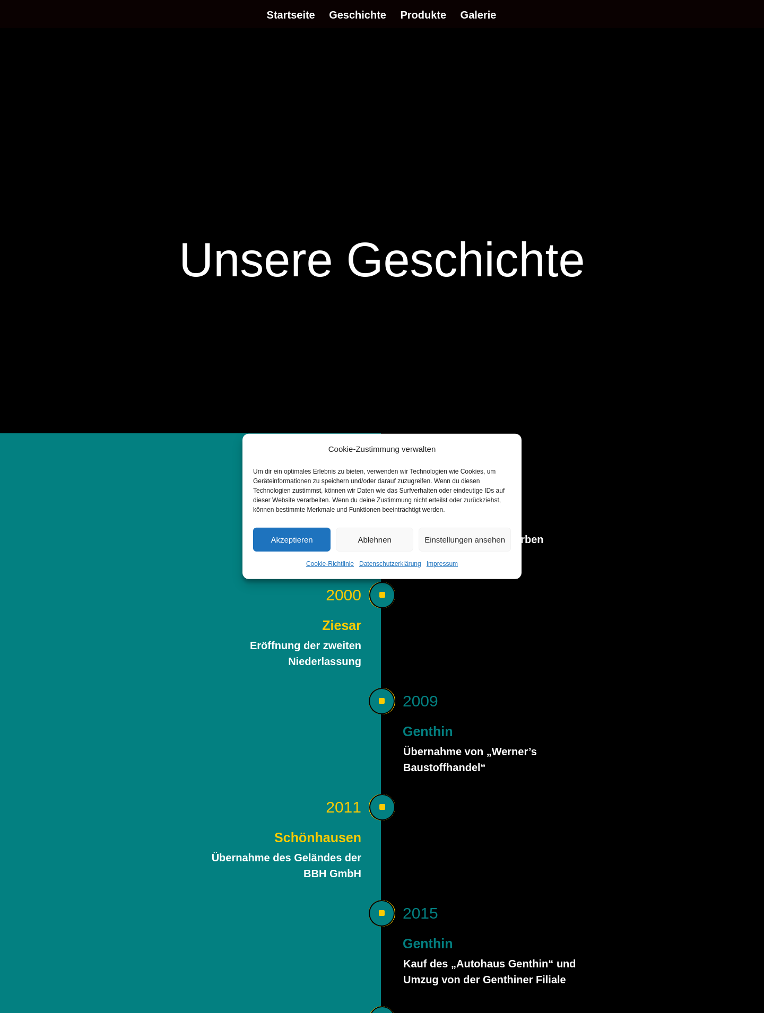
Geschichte (357, 16)
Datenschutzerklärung (390, 563)
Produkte (423, 16)
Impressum (442, 563)
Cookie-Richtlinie (330, 563)
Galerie (479, 16)
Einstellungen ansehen (464, 539)
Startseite (291, 16)
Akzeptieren (291, 539)
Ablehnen (374, 539)
